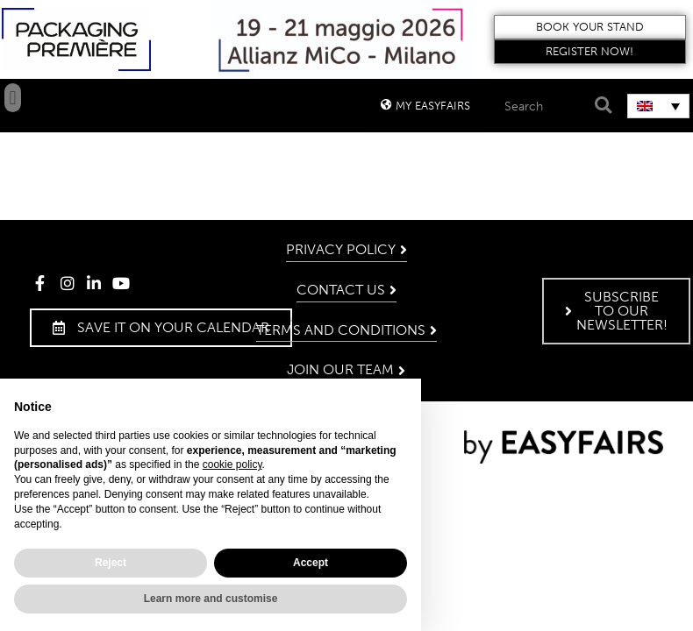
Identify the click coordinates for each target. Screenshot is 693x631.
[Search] (600, 105)
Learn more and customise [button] (211, 598)
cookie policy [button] (232, 464)
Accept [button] (310, 563)
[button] (590, 27)
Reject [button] (110, 563)
